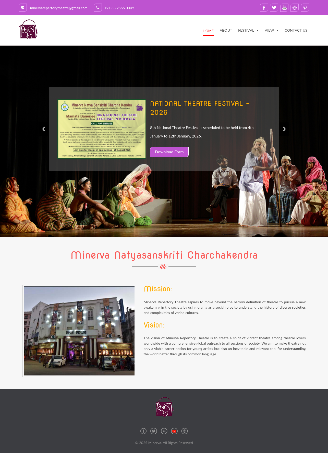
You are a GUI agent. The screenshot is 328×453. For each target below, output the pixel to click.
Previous (44, 132)
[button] (248, 30)
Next (284, 132)
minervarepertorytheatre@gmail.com (55, 8)
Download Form (169, 152)
